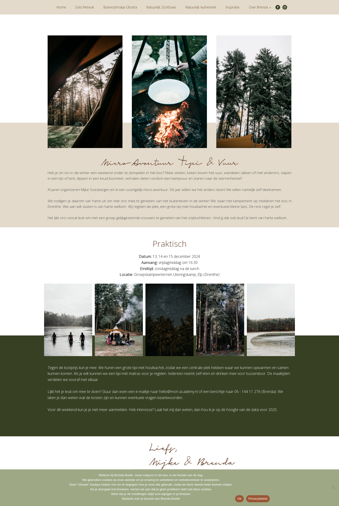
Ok (239, 498)
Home (61, 7)
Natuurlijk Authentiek (200, 7)
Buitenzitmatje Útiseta (120, 7)
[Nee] (333, 487)
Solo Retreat (84, 7)
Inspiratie (233, 7)
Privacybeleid (257, 498)
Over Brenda (258, 7)
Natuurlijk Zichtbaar (161, 7)
